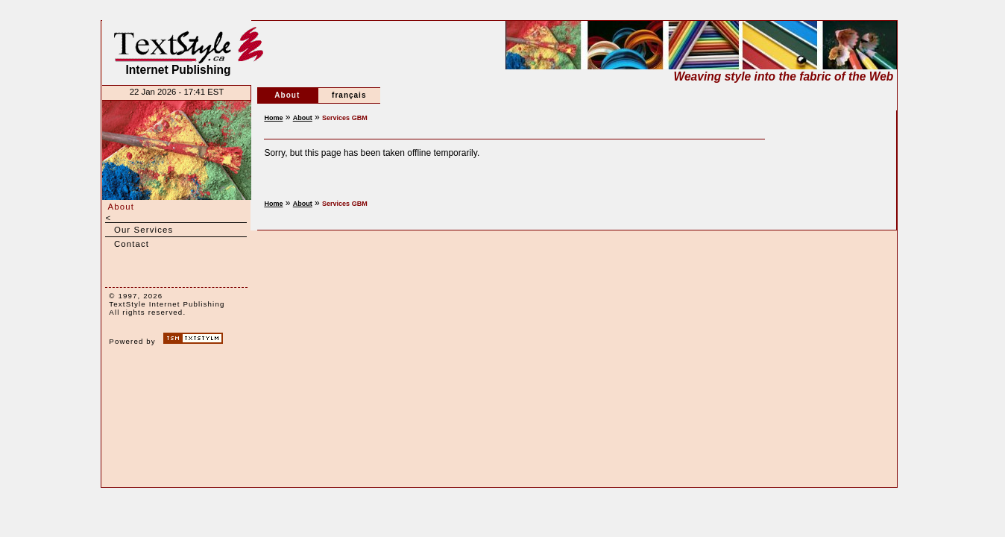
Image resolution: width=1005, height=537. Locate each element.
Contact (131, 243)
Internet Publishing (178, 51)
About (120, 206)
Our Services (144, 229)
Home (273, 118)
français (349, 95)
